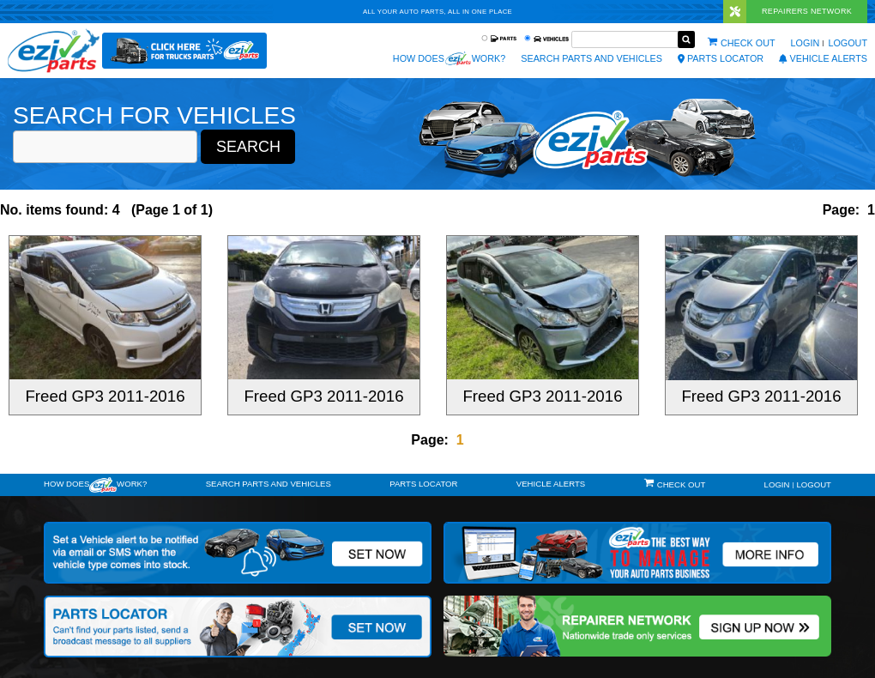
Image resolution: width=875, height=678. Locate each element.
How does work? (449, 58)
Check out (748, 43)
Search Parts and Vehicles (591, 58)
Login (805, 43)
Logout (847, 43)
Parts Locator (720, 58)
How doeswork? (95, 485)
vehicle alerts (823, 58)
